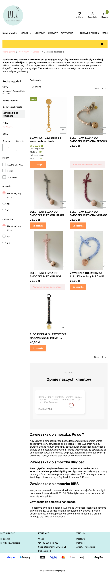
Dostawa (80, 539)
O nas (41, 539)
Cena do (20, 141)
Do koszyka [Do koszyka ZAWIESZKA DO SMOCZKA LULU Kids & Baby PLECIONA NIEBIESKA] (78, 287)
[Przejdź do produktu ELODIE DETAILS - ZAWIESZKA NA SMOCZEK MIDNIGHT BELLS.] (48, 312)
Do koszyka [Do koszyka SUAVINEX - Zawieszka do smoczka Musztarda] (38, 164)
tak (8, 204)
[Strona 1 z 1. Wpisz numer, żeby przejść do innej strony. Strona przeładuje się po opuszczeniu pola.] (102, 88)
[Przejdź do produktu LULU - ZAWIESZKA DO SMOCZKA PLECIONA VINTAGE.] (89, 189)
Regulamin (5, 539)
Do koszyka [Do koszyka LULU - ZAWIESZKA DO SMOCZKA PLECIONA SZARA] (38, 225)
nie (8, 210)
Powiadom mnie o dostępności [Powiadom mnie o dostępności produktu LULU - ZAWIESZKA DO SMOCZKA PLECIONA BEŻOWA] (87, 164)
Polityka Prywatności (10, 543)
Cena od (6, 141)
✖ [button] (102, 44)
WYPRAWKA (24, 52)
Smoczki (37, 52)
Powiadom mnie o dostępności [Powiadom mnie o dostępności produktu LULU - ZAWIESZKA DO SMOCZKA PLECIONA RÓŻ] (47, 287)
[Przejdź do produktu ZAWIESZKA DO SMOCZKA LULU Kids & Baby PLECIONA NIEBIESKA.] (89, 250)
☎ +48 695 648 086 (48, 543)
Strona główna (8, 52)
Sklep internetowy (51, 571)
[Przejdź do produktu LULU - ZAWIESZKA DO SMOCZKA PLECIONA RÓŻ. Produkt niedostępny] (48, 250)
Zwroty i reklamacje (85, 547)
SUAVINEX (12, 177)
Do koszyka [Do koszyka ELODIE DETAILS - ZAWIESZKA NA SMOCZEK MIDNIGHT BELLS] (38, 348)
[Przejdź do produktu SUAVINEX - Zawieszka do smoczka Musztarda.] (48, 115)
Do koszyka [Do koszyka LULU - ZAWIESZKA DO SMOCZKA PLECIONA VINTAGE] (78, 225)
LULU (10, 171)
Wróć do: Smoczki (12, 107)
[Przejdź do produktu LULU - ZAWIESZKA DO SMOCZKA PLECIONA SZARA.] (48, 189)
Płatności (80, 543)
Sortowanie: (36, 80)
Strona (96, 88)
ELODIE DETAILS (15, 164)
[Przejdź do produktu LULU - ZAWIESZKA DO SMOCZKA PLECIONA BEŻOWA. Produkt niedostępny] (89, 115)
